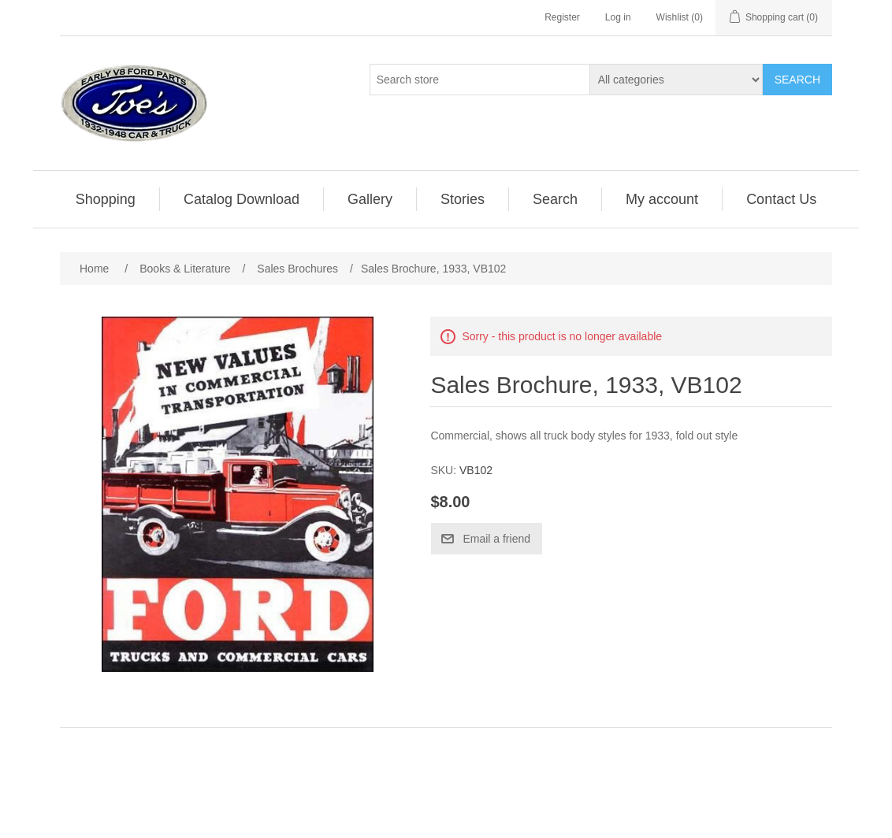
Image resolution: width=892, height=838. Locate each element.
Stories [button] (462, 199)
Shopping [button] (106, 199)
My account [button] (662, 199)
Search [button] (555, 199)
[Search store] (480, 79)
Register (562, 17)
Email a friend (496, 538)
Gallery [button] (370, 199)
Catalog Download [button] (241, 199)
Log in (618, 17)
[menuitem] (106, 199)
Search (797, 79)
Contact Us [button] (781, 199)
